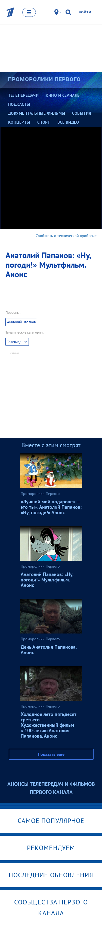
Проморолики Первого (44, 79)
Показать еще (51, 754)
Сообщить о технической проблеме (66, 235)
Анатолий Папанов (21, 322)
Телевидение (17, 342)
